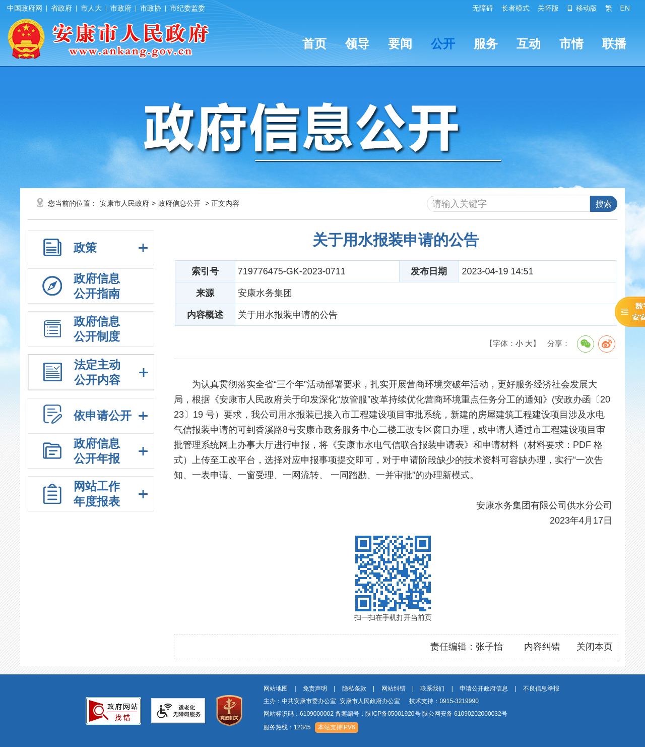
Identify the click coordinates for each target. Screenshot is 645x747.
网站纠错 (393, 688)
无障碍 (482, 8)
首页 (314, 43)
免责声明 (315, 688)
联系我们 (432, 688)
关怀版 (548, 8)
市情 (571, 43)
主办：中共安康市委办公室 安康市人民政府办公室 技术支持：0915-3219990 (371, 701)
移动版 (582, 8)
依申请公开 (103, 415)
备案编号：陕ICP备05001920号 (377, 713)
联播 (614, 43)
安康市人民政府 (124, 203)
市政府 (121, 8)
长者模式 (515, 8)
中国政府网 (24, 8)
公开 (443, 43)
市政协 (150, 8)
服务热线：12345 (287, 727)
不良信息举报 (541, 688)
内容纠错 (542, 647)
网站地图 (276, 688)
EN (625, 8)
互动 (529, 43)
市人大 (91, 8)
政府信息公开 (179, 203)
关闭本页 (594, 647)
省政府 (61, 8)
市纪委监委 (187, 8)
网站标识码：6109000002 (385, 713)
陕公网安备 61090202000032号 (464, 713)
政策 (85, 247)
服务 (486, 43)
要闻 (400, 43)
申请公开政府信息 (484, 688)
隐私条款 (354, 688)
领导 (357, 43)
